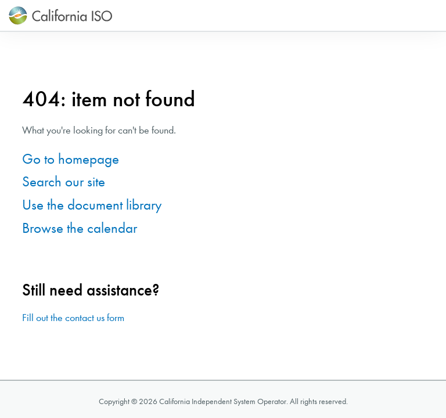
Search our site (63, 181)
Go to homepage (70, 158)
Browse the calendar (79, 227)
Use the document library (92, 204)
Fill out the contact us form (73, 318)
